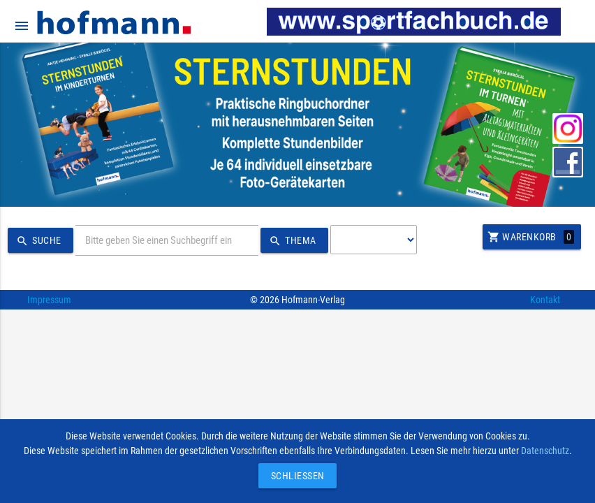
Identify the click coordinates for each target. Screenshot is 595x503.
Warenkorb (530, 236)
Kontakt (545, 299)
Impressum (49, 299)
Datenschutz (545, 450)
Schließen (294, 475)
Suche (37, 241)
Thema (290, 241)
